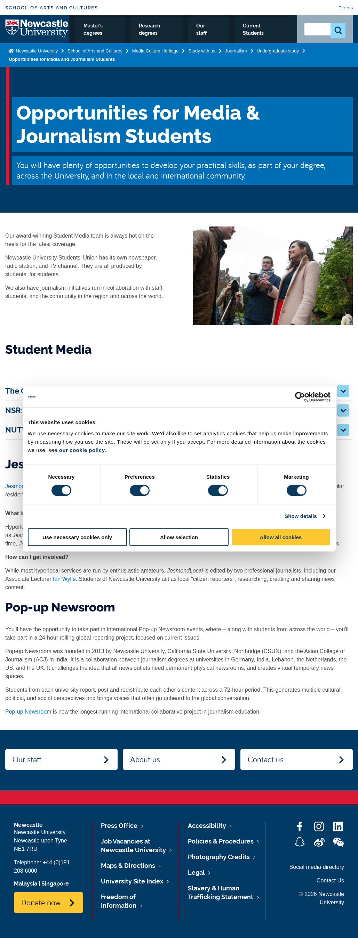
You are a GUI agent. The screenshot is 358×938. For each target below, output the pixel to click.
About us (145, 759)
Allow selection (179, 537)
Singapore (55, 883)
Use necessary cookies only (77, 537)
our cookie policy (82, 450)
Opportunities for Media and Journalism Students (62, 73)
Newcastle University (36, 65)
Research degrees (214, 38)
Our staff (244, 38)
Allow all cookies (281, 537)
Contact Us (330, 880)
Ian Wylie (64, 579)
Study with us (201, 65)
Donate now (41, 902)
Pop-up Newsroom (28, 712)
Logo (37, 36)
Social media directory (316, 867)
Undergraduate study (135, 38)
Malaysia (25, 883)
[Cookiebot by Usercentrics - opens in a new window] (300, 397)
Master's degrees (179, 38)
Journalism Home (89, 38)
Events (346, 7)
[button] (343, 391)
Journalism (236, 65)
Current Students (274, 38)
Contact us (266, 759)
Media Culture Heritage (155, 65)
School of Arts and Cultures (51, 7)
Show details (301, 516)
